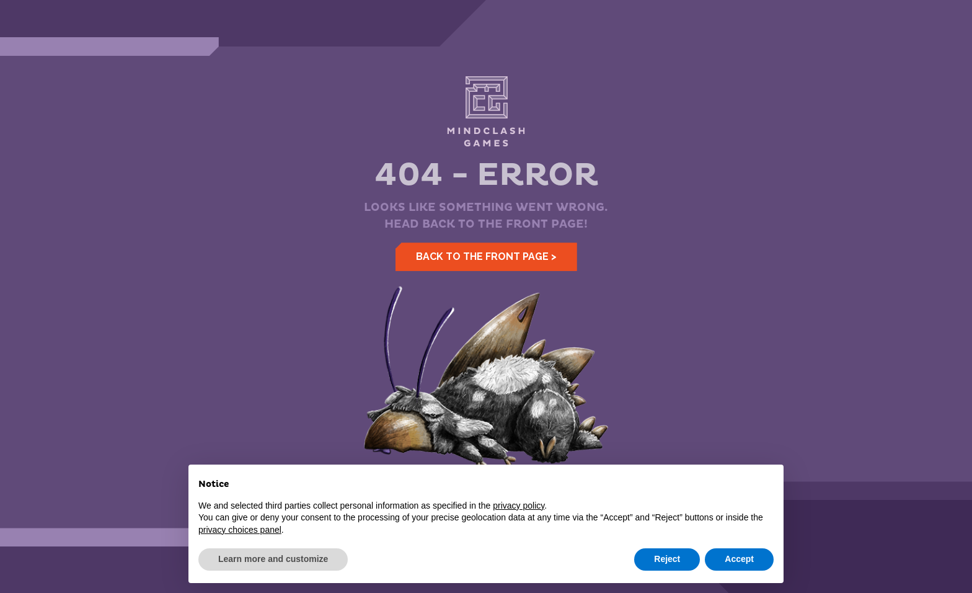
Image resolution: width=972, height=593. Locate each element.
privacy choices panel (239, 530)
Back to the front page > (486, 256)
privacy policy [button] (518, 506)
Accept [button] (739, 559)
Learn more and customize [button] (273, 559)
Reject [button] (667, 559)
